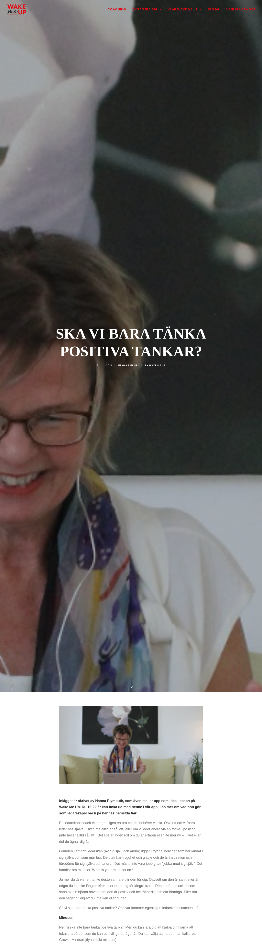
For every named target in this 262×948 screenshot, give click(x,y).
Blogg (214, 9)
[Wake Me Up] (16, 9)
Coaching (116, 9)
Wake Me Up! (130, 363)
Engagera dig (147, 9)
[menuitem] (118, 9)
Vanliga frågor (241, 9)
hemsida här (125, 809)
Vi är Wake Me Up (184, 9)
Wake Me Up (157, 363)
